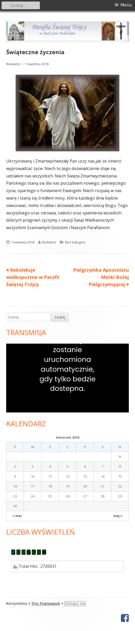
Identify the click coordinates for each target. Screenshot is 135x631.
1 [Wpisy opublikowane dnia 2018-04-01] (120, 456)
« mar (17, 515)
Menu (126, 5)
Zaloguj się (75, 603)
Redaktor (13, 64)
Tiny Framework (45, 603)
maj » (117, 515)
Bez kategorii (75, 242)
